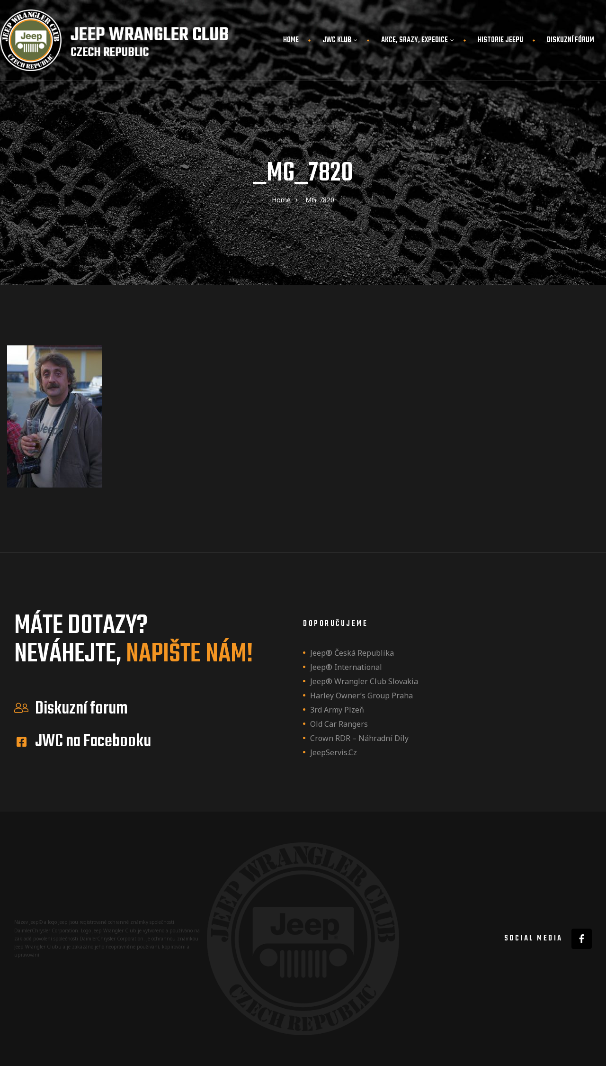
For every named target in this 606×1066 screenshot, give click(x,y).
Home (291, 40)
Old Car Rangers (339, 724)
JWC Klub (339, 40)
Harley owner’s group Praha (361, 695)
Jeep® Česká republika (352, 653)
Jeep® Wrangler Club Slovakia (364, 681)
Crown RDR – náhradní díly (359, 738)
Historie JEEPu (500, 40)
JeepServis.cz (333, 752)
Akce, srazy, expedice (417, 40)
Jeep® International (346, 667)
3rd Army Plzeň (337, 710)
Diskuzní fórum (570, 40)
